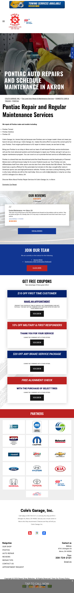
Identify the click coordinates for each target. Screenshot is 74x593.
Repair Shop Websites (26, 578)
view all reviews (37, 231)
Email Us (68, 562)
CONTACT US (8, 564)
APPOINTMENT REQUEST (13, 567)
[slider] (37, 199)
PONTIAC (15, 101)
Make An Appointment (37, 301)
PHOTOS (6, 550)
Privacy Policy (64, 578)
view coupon (37, 313)
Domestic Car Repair (9, 185)
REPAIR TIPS (7, 560)
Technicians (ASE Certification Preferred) (38, 262)
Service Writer (37, 260)
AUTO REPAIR (8, 553)
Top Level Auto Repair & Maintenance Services (38, 99)
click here (37, 268)
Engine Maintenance (15, 210)
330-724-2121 (52, 172)
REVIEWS (6, 557)
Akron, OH (29, 210)
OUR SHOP (7, 547)
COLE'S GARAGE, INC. (12, 99)
